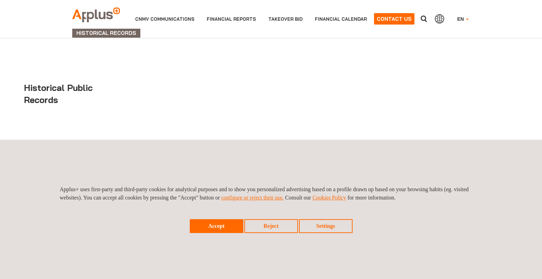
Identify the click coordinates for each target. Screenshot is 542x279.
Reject (271, 226)
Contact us (394, 19)
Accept (216, 226)
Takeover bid (285, 19)
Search (424, 19)
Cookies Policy (329, 198)
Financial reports (231, 19)
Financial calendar (341, 19)
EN (463, 19)
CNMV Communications (164, 19)
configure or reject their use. (252, 198)
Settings (325, 226)
